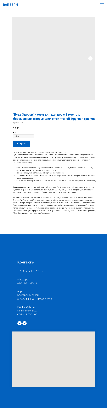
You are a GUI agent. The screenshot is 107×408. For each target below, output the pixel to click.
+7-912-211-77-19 (30, 271)
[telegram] (24, 323)
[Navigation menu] (102, 4)
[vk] (19, 323)
